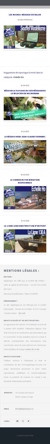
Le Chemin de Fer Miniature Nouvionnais (25, 181)
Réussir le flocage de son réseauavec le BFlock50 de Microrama (25, 92)
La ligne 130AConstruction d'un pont (25, 226)
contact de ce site (32, 349)
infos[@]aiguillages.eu (24, 409)
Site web (21, 313)
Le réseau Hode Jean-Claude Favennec (25, 137)
